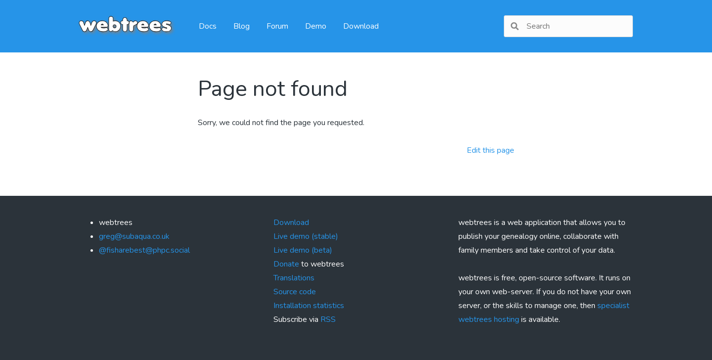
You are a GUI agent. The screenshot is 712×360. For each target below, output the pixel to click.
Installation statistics (308, 305)
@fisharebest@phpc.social (144, 250)
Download (361, 26)
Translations (293, 277)
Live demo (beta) (302, 250)
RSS (328, 319)
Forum (277, 26)
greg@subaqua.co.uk (134, 236)
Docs (208, 26)
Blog (241, 26)
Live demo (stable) (305, 236)
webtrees (125, 26)
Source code (294, 291)
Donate (286, 264)
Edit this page (490, 150)
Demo (315, 26)
